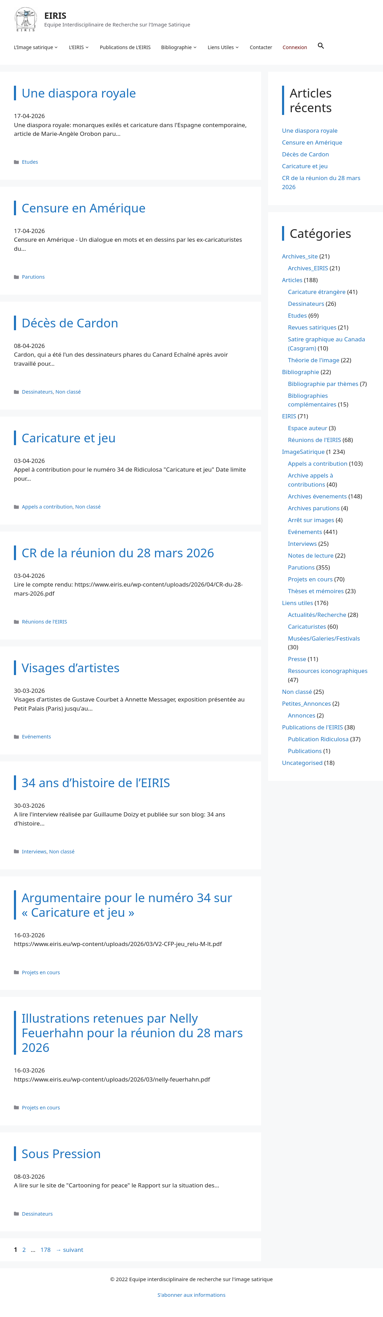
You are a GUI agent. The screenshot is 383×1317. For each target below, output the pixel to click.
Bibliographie (179, 47)
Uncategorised (302, 763)
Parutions (33, 276)
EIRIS (55, 15)
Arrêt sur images (311, 520)
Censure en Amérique (312, 142)
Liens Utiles (224, 47)
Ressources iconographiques (328, 671)
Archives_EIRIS (308, 268)
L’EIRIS (79, 47)
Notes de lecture (311, 555)
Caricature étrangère (316, 292)
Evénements (36, 736)
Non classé (68, 391)
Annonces (301, 715)
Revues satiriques (312, 327)
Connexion (295, 47)
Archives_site (300, 256)
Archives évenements (317, 496)
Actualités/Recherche (317, 615)
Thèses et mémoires (316, 591)
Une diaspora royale (310, 130)
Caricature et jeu (305, 166)
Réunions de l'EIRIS (44, 621)
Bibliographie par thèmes (323, 384)
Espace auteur (307, 428)
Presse (297, 659)
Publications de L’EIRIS (125, 47)
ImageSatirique (303, 452)
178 (46, 1250)
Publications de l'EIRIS (312, 727)
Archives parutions (313, 508)
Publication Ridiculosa (318, 739)
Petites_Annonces (306, 703)
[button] (321, 47)
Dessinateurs (37, 391)
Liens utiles (297, 603)
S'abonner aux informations (191, 1294)
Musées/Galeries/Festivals (324, 638)
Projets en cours (41, 972)
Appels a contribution (47, 506)
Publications (305, 751)
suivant (69, 1250)
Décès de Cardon (305, 154)
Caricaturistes (307, 626)
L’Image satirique (36, 47)
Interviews (34, 851)
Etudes (30, 161)
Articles (292, 280)
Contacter (261, 47)
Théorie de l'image (313, 360)
